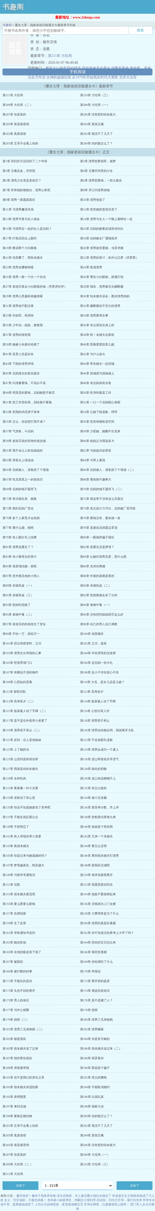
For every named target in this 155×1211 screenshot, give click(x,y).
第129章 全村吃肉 (14, 778)
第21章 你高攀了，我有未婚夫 (23, 257)
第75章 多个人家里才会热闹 (21, 518)
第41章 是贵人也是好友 (18, 354)
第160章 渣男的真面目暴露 (98, 923)
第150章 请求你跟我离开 (96, 875)
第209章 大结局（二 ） (18, 105)
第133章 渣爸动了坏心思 (19, 798)
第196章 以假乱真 (92, 1097)
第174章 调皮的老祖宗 (95, 990)
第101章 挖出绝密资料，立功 (22, 643)
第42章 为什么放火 (92, 354)
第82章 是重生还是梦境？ (97, 547)
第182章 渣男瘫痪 (92, 1029)
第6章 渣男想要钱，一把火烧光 (101, 180)
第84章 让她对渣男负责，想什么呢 (103, 556)
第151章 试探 (11, 884)
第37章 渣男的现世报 (17, 335)
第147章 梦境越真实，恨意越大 (23, 865)
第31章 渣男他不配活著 (18, 306)
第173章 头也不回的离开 (19, 990)
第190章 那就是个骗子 (95, 1068)
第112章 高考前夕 (92, 691)
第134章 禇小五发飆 (93, 798)
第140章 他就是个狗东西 (96, 826)
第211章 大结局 (60, 56)
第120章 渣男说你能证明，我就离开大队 (107, 730)
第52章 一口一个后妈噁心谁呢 (100, 402)
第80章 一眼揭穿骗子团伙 (97, 537)
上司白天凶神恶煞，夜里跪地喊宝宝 (59, 1204)
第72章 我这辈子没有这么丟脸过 (101, 499)
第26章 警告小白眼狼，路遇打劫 (101, 277)
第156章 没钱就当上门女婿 (98, 904)
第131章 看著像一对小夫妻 (20, 788)
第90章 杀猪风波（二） (95, 585)
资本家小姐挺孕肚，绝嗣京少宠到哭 (71, 1200)
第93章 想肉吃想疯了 (17, 605)
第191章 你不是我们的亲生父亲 (23, 1077)
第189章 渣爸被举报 (16, 1068)
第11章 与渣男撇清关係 (18, 209)
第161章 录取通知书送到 (19, 933)
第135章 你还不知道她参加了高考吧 (26, 807)
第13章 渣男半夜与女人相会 (21, 219)
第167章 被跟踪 (13, 962)
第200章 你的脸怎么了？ (96, 143)
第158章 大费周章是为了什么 (99, 913)
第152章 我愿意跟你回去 (96, 884)
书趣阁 (13, 7)
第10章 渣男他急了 (92, 200)
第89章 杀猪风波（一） (18, 585)
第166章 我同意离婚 (93, 952)
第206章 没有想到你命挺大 (98, 114)
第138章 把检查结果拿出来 (98, 817)
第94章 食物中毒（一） (95, 605)
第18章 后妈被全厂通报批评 (98, 238)
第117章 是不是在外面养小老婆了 (25, 720)
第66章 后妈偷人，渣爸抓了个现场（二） (108, 470)
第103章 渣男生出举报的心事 (22, 653)
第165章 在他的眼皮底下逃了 (22, 952)
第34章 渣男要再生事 (94, 315)
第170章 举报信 (90, 971)
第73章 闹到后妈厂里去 (18, 508)
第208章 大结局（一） (95, 105)
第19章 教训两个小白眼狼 (20, 248)
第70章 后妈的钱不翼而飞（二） (101, 489)
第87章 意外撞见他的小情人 (21, 576)
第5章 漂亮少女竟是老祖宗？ (22, 180)
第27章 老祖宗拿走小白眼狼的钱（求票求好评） (35, 286)
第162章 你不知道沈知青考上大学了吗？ (107, 933)
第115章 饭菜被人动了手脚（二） (25, 711)
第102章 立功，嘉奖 (93, 643)
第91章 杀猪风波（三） (18, 595)
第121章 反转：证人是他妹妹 (22, 740)
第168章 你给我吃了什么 (96, 962)
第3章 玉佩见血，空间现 (19, 171)
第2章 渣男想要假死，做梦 (98, 161)
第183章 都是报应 (14, 1039)
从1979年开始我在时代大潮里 (95, 77)
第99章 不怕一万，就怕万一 (21, 634)
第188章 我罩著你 (92, 1058)
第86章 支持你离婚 (92, 566)
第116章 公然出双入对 (95, 711)
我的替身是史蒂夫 (96, 68)
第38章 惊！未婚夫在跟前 (97, 335)
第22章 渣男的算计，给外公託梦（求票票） (109, 257)
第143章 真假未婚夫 (16, 846)
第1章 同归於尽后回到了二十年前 (25, 161)
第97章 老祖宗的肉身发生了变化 (24, 624)
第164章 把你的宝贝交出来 (98, 942)
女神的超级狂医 (59, 77)
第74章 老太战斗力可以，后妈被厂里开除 (108, 508)
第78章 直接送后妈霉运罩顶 (98, 527)
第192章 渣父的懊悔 (93, 1077)
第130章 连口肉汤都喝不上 (98, 778)
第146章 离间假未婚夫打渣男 (99, 855)
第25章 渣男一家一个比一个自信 (24, 277)
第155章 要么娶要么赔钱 (19, 904)
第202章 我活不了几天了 (96, 134)
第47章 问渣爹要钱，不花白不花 (24, 383)
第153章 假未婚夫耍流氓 (19, 894)
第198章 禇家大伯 (92, 1106)
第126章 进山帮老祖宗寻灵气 (99, 759)
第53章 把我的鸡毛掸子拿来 (21, 412)
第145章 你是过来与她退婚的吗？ (25, 855)
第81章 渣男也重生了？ (18, 547)
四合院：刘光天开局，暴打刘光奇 (119, 1200)
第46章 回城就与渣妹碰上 (97, 373)
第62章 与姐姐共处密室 (95, 450)
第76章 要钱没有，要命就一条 (100, 518)
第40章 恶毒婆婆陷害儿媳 (97, 344)
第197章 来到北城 (14, 1106)
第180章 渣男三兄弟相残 (96, 1019)
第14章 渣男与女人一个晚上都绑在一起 (106, 219)
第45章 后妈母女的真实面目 (21, 373)
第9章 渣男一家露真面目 (19, 200)
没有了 (20, 1185)
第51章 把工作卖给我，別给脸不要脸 (27, 402)
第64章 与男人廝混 (92, 460)
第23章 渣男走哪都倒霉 (18, 267)
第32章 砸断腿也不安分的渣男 (100, 306)
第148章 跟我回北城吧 (95, 865)
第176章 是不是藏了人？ (96, 1000)
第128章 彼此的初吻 (93, 769)
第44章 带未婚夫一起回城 (97, 364)
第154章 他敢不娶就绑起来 (98, 894)
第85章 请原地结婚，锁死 (20, 566)
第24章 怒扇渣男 (91, 267)
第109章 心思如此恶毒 (17, 682)
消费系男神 (120, 68)
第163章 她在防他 (14, 942)
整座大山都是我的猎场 (63, 68)
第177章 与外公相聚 (16, 1010)
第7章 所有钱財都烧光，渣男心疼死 (26, 190)
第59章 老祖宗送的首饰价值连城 (24, 441)
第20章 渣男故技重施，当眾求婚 (101, 248)
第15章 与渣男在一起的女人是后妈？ (27, 228)
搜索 (140, 30)
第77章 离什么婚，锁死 (18, 527)
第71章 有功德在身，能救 (20, 499)
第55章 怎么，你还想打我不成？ (24, 421)
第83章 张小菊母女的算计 (20, 556)
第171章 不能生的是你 (17, 981)
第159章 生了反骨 (14, 923)
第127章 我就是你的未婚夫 (20, 769)
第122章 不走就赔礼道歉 (96, 740)
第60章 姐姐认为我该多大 (97, 441)
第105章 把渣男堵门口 (17, 663)
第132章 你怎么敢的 (93, 788)
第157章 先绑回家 (14, 913)
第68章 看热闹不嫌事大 (95, 479)
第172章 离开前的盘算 (95, 981)
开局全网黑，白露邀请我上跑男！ (106, 1204)
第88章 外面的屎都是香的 (97, 576)
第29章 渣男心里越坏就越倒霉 (23, 296)
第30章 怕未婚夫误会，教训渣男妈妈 (104, 296)
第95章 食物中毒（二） (18, 614)
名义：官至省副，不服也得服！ (25, 1200)
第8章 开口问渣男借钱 (95, 190)
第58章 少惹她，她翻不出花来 (100, 431)
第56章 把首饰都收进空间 (97, 421)
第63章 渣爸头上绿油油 (18, 460)
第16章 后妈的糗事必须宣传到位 (101, 228)
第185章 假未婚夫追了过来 (20, 1048)
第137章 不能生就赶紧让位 (20, 817)
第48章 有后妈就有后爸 (95, 383)
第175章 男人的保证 (16, 1000)
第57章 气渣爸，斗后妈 (18, 431)
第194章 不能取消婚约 (95, 1087)
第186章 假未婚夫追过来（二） (101, 1048)
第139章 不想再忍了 (16, 826)
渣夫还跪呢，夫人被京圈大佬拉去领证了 (84, 1196)
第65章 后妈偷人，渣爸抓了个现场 (26, 470)
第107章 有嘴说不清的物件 (20, 672)
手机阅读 (78, 72)
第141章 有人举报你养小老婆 (22, 836)
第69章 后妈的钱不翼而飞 (20, 489)
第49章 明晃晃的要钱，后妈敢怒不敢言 (29, 392)
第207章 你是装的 (14, 114)
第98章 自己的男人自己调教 (98, 624)
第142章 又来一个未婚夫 (96, 836)
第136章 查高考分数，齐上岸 (99, 807)
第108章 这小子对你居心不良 (99, 672)
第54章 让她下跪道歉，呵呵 (98, 412)
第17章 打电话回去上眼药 (20, 238)
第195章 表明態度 (14, 1097)
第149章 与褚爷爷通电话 (19, 875)
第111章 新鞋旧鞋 (14, 691)
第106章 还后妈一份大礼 (96, 663)
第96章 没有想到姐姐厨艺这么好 (101, 614)
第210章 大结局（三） (95, 95)
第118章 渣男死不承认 (95, 720)
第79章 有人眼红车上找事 (20, 537)
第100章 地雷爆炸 (92, 634)
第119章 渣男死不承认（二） (22, 730)
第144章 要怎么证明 (93, 846)
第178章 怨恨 (89, 1010)
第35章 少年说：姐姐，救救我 (23, 325)
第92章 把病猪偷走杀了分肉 (98, 595)
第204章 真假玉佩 (92, 124)
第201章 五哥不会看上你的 (20, 143)
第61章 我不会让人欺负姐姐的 (23, 450)
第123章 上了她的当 (16, 749)
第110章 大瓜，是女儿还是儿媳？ (102, 682)
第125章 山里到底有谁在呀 (20, 759)
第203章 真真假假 (14, 134)
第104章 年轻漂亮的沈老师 (98, 653)
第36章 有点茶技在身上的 (97, 325)
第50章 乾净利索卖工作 (95, 392)
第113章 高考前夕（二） (19, 701)
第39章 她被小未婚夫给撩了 (21, 344)
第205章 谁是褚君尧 (16, 124)
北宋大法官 (128, 77)
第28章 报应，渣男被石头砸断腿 (101, 286)
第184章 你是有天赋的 (95, 1039)
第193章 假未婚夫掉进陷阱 (20, 1087)
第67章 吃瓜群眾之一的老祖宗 (23, 479)
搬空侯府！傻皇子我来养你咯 (36, 1196)
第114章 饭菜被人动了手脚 (98, 701)
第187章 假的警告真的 (17, 1058)
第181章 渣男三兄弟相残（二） (23, 1029)
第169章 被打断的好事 (17, 971)
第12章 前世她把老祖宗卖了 (98, 209)
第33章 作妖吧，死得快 (18, 315)
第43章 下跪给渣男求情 (18, 364)
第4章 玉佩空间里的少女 (96, 171)
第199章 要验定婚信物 (17, 1116)
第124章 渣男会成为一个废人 (99, 749)
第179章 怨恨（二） (16, 1019)
